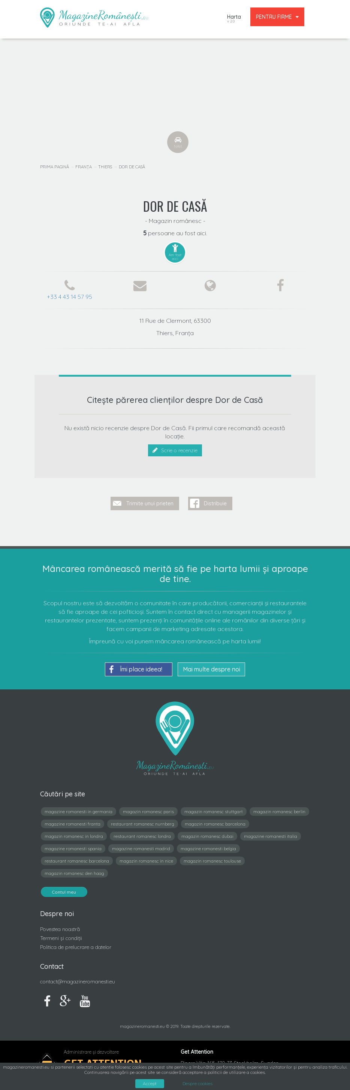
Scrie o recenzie (175, 450)
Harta (234, 19)
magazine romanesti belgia (208, 845)
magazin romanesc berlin (279, 808)
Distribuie (215, 500)
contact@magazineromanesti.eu (77, 978)
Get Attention (103, 1060)
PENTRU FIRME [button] (277, 16)
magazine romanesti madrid (141, 845)
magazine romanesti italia (270, 833)
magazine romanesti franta (72, 821)
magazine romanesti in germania (78, 808)
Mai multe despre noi (211, 666)
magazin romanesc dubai (207, 833)
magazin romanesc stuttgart (213, 808)
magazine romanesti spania (73, 845)
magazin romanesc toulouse (212, 858)
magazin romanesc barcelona (215, 821)
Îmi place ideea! (135, 666)
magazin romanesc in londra (74, 833)
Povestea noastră (60, 926)
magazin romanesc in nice (146, 858)
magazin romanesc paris (148, 808)
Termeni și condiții (61, 935)
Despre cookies (197, 1083)
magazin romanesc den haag (74, 870)
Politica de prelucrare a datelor (75, 944)
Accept (150, 1083)
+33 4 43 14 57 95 (69, 296)
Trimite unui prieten (150, 500)
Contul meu (64, 889)
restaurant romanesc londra (142, 833)
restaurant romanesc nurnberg (142, 821)
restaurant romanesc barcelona (77, 858)
